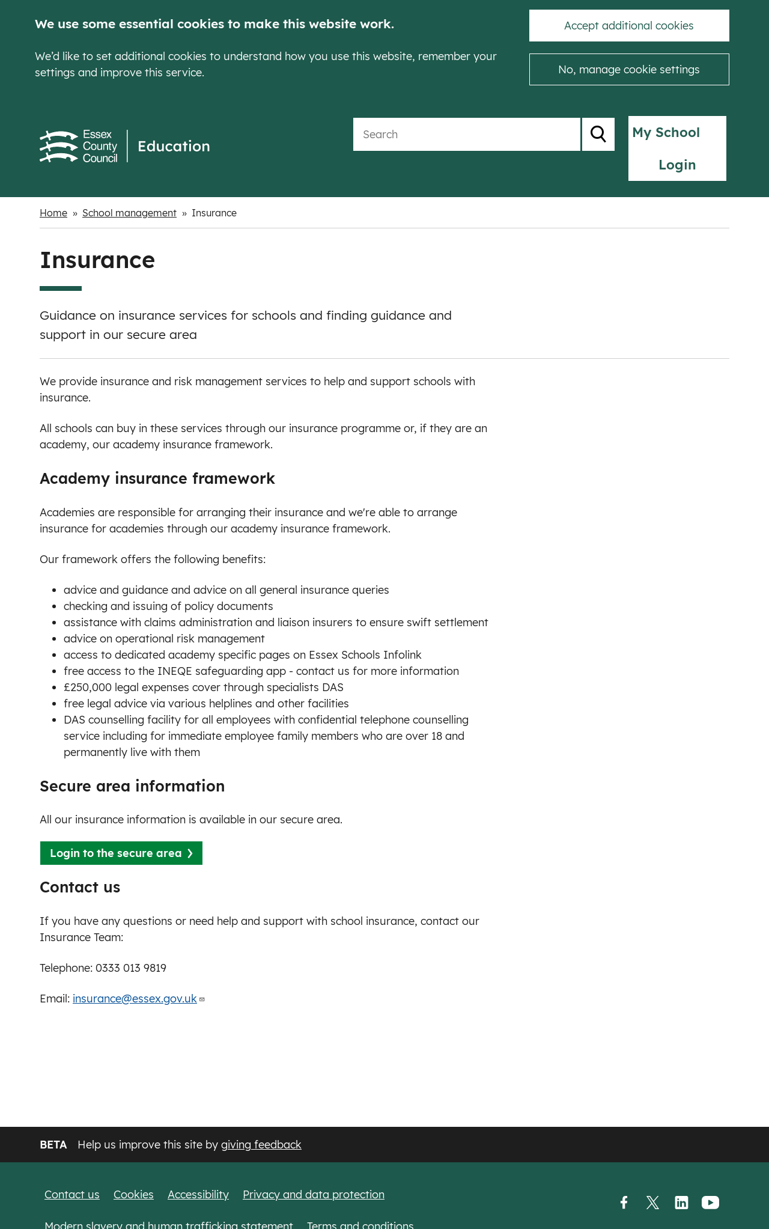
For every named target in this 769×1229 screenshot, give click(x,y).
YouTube (710, 1203)
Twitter (652, 1203)
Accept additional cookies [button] (629, 25)
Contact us (72, 1194)
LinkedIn (681, 1203)
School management (129, 184)
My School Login (667, 132)
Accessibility (198, 1194)
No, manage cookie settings (629, 69)
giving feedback (261, 1144)
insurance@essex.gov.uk (139, 970)
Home (53, 184)
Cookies (134, 1194)
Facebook (623, 1203)
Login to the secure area (116, 825)
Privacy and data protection (313, 1194)
